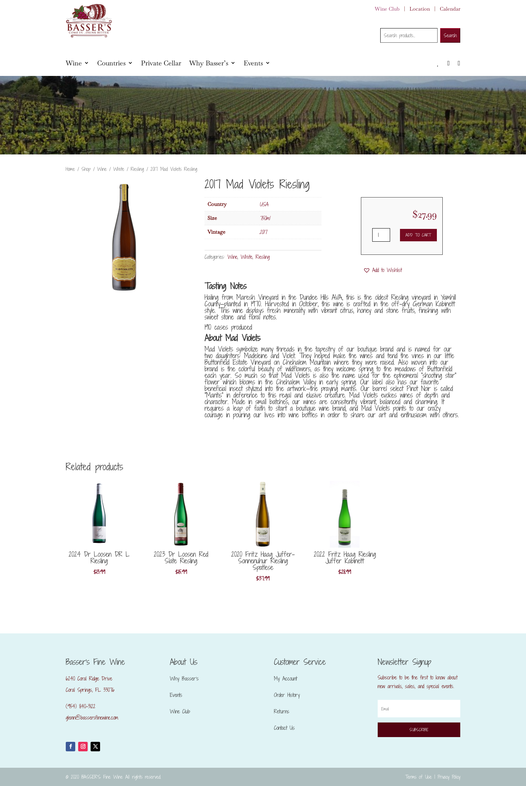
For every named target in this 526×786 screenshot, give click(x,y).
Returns (281, 711)
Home (70, 169)
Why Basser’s (208, 63)
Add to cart (418, 235)
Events (253, 63)
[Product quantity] (381, 235)
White (118, 169)
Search (450, 35)
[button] (382, 270)
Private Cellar (161, 63)
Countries (111, 63)
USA (263, 204)
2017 (263, 232)
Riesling (137, 169)
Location (419, 8)
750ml (264, 218)
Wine (74, 63)
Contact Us (284, 728)
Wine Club (387, 8)
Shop (86, 169)
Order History (287, 695)
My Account (285, 678)
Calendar (450, 8)
